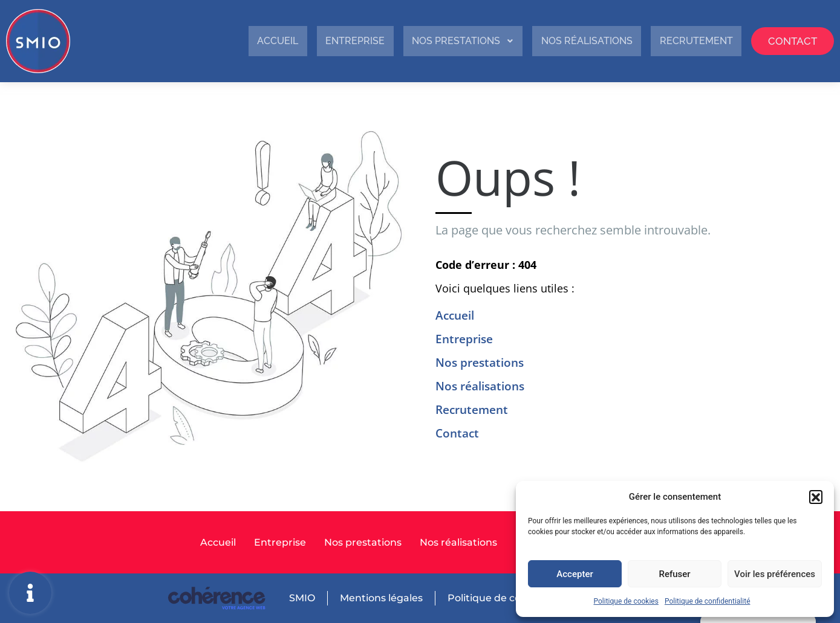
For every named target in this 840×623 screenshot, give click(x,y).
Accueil (219, 40)
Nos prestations (422, 40)
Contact (787, 40)
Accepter (574, 574)
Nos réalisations (559, 40)
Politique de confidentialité (707, 601)
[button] (816, 497)
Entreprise (304, 40)
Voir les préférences (774, 574)
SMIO (301, 598)
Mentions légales (380, 598)
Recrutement (680, 40)
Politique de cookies (626, 601)
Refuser (674, 574)
